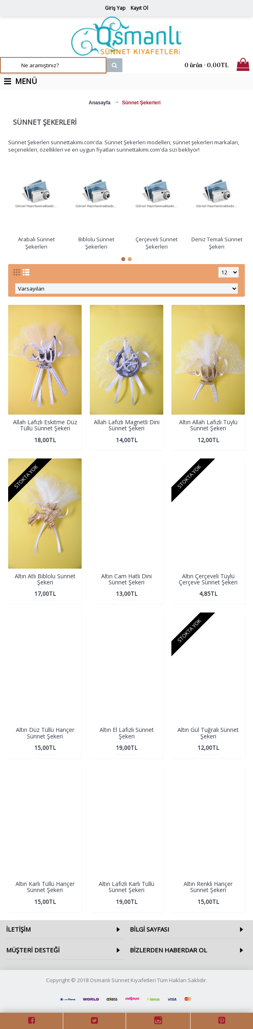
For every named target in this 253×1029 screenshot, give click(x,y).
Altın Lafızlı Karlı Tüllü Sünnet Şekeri (126, 887)
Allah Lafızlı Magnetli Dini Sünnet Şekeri (127, 425)
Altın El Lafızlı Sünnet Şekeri (127, 733)
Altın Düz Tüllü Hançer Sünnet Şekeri (45, 733)
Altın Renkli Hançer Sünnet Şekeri (208, 887)
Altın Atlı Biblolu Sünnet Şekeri (45, 579)
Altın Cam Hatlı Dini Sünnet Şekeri (126, 579)
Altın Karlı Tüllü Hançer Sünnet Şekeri (45, 887)
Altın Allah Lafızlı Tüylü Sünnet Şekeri (208, 425)
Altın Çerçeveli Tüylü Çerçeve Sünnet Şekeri (208, 579)
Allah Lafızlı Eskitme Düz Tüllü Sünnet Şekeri (45, 425)
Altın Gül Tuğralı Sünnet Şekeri (208, 733)
